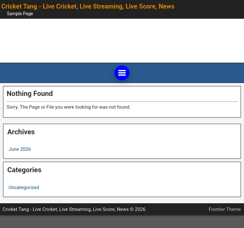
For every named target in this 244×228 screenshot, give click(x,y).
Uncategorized (24, 187)
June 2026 (20, 149)
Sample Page (20, 13)
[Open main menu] (122, 72)
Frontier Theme (225, 209)
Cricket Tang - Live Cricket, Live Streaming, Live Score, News (87, 6)
